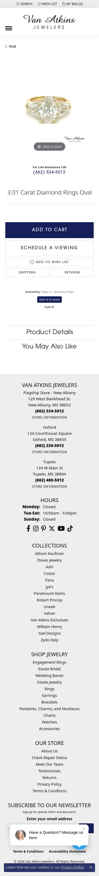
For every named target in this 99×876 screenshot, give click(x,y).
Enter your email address (49, 818)
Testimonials (49, 770)
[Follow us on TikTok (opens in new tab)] (70, 528)
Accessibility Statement (67, 851)
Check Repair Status (49, 757)
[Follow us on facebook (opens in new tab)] (28, 528)
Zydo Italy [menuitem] (49, 639)
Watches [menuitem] (49, 722)
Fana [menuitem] (49, 580)
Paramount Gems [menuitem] (49, 593)
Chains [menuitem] (50, 715)
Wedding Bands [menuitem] (49, 675)
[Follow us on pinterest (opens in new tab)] (43, 528)
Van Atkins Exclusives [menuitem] (49, 619)
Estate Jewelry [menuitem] (49, 682)
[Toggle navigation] (8, 26)
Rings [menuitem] (49, 688)
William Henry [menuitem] (49, 626)
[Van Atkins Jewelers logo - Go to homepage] (49, 22)
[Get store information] (49, 417)
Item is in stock (49, 299)
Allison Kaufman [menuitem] (49, 553)
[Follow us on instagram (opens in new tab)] (36, 528)
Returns (72, 272)
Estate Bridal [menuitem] (49, 668)
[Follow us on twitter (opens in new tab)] (52, 528)
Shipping (27, 272)
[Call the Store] (49, 411)
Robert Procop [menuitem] (49, 600)
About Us (49, 750)
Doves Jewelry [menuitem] (49, 560)
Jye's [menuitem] (49, 586)
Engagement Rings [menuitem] (50, 662)
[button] (24, 4)
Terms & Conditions (28, 851)
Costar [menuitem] (49, 573)
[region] (49, 108)
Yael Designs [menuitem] (49, 633)
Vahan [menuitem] (49, 613)
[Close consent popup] (90, 867)
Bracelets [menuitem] (49, 702)
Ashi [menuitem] (49, 566)
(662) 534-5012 (49, 173)
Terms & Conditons (49, 790)
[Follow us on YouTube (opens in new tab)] (61, 528)
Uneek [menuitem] (49, 606)
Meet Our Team (49, 764)
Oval (12, 46)
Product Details (49, 332)
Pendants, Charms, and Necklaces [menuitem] (49, 708)
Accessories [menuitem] (49, 728)
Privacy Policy (49, 784)
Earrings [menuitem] (49, 695)
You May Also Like (49, 347)
